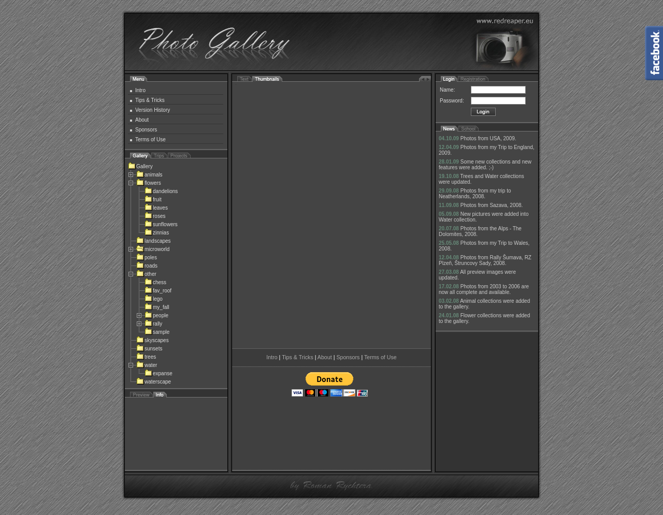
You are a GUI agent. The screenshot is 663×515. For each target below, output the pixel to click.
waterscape (153, 382)
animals (149, 175)
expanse (158, 373)
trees (146, 357)
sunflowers (161, 224)
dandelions (161, 191)
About (142, 120)
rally (153, 324)
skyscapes (152, 340)
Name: (447, 90)
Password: (452, 101)
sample (157, 332)
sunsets (149, 348)
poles (146, 257)
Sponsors (146, 130)
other (146, 274)
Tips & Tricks (150, 100)
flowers (148, 183)
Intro (140, 90)
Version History (152, 110)
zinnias (157, 233)
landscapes (153, 241)
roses (155, 216)
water (146, 365)
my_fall (157, 307)
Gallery (140, 166)
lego (154, 299)
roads (146, 266)
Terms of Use (150, 139)
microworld (152, 249)
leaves (156, 208)
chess (155, 282)
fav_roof (158, 290)
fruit (153, 199)
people (156, 315)
